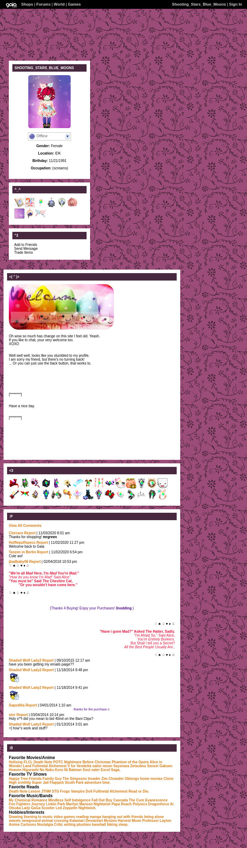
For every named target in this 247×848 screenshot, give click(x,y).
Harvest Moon (129, 821)
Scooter (47, 808)
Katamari (77, 821)
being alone (154, 817)
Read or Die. (139, 791)
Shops (27, 4)
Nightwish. (87, 808)
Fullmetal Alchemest (49, 766)
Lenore (34, 791)
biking (112, 824)
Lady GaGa (31, 808)
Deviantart (94, 821)
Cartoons (28, 824)
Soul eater (91, 770)
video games (64, 817)
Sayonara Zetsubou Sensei (136, 766)
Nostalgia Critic (50, 824)
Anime (14, 824)
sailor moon (102, 766)
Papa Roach (122, 804)
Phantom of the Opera (130, 762)
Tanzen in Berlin (22, 552)
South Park (74, 782)
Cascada (120, 800)
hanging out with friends (122, 817)
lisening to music (38, 817)
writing (70, 824)
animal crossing (55, 821)
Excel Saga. (110, 770)
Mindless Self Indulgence (69, 800)
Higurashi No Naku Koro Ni (44, 770)
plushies (84, 824)
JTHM (46, 791)
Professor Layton (156, 821)
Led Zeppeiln (66, 808)
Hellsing (16, 762)
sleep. (123, 824)
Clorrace (16, 533)
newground (31, 821)
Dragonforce (158, 804)
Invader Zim (97, 779)
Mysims (110, 821)
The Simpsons (75, 779)
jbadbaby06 (18, 562)
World (59, 4)
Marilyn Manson (79, 804)
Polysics (140, 804)
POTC (58, 762)
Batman (75, 770)
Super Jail (40, 782)
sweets (14, 821)
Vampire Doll (82, 791)
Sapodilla (16, 705)
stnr (12, 715)
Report (29, 533)
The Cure (136, 800)
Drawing (16, 817)
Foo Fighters (19, 804)
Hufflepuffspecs (22, 543)
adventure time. (97, 782)
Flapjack (57, 782)
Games (74, 4)
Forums (43, 4)
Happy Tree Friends (25, 779)
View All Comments (25, 526)
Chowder (116, 779)
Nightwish (102, 804)
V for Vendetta (79, 766)
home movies (151, 779)
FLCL (28, 762)
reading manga (88, 817)
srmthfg (24, 782)
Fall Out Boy (102, 800)
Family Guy (52, 779)
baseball (99, 824)
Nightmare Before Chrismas (87, 762)
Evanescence (156, 800)
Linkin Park (55, 804)
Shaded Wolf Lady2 (25, 660)
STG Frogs (61, 791)
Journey (38, 804)
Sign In (235, 4)
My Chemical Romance (28, 800)
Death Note (43, 762)
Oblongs (132, 779)
